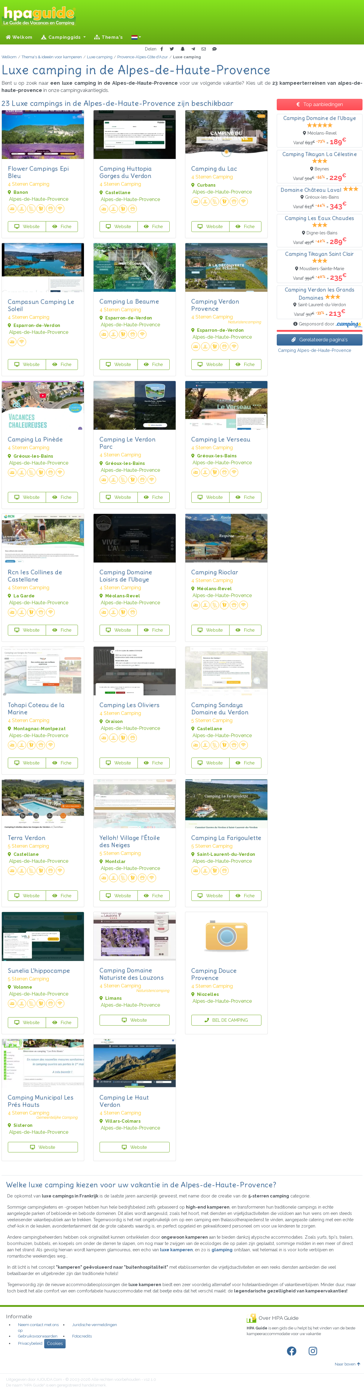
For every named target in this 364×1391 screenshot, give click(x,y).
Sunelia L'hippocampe (39, 970)
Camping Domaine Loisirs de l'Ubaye (126, 575)
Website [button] (27, 226)
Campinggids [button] (61, 37)
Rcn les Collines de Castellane (35, 575)
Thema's (108, 37)
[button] (136, 37)
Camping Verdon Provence (215, 304)
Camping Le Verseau (221, 439)
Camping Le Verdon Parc (128, 442)
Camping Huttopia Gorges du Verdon (126, 172)
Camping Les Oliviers (130, 705)
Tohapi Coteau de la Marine (36, 708)
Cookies (55, 1343)
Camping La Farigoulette (226, 837)
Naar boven (347, 1364)
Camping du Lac (214, 168)
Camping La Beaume (129, 301)
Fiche (62, 226)
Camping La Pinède (35, 439)
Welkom (19, 37)
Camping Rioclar (214, 572)
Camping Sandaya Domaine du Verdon (219, 708)
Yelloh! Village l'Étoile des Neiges (130, 841)
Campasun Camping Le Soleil (41, 305)
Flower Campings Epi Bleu (38, 172)
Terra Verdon (26, 837)
